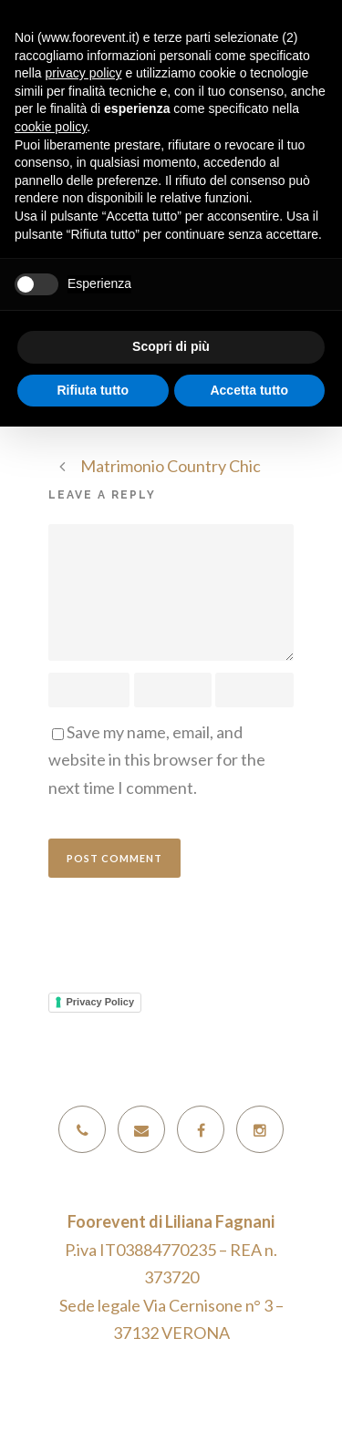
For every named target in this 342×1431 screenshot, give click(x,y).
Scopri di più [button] (171, 346)
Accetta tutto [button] (249, 390)
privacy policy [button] (83, 73)
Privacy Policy (101, 1001)
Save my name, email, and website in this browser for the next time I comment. (156, 760)
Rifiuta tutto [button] (93, 390)
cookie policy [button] (51, 126)
